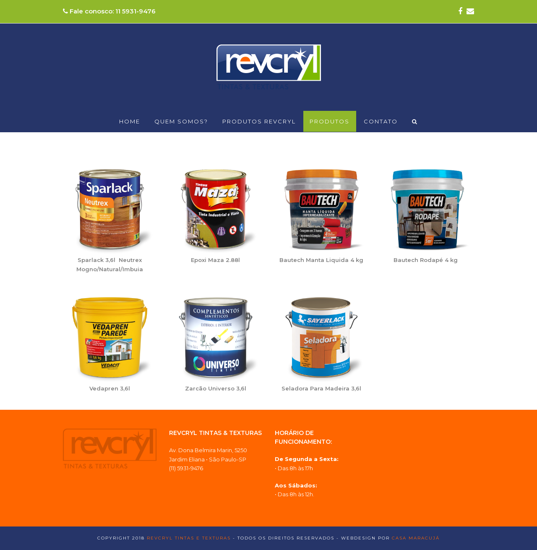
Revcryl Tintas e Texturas (189, 538)
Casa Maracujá (416, 538)
